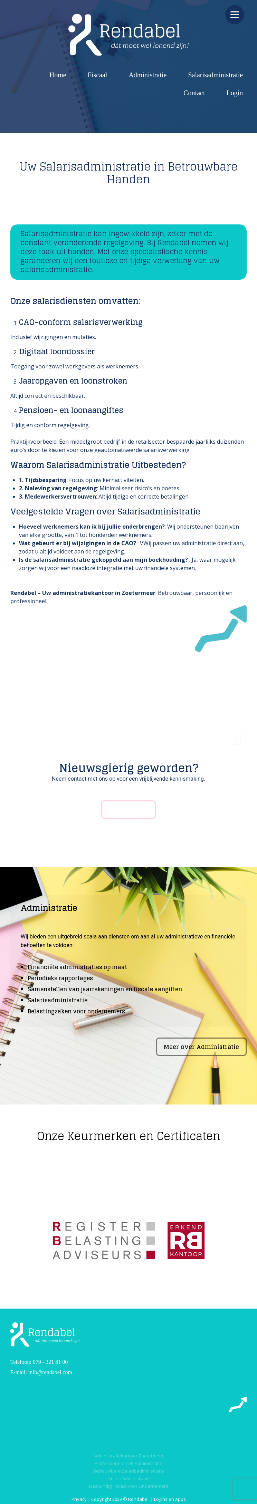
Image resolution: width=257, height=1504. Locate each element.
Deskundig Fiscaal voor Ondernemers (128, 1486)
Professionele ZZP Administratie (128, 1463)
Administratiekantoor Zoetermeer (128, 1456)
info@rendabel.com (50, 1372)
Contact (194, 93)
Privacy (79, 1499)
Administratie (147, 75)
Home (57, 75)
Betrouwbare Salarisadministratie (128, 1471)
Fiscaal (97, 75)
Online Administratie (128, 1478)
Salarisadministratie (215, 75)
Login (234, 93)
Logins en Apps (170, 1499)
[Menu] (234, 14)
